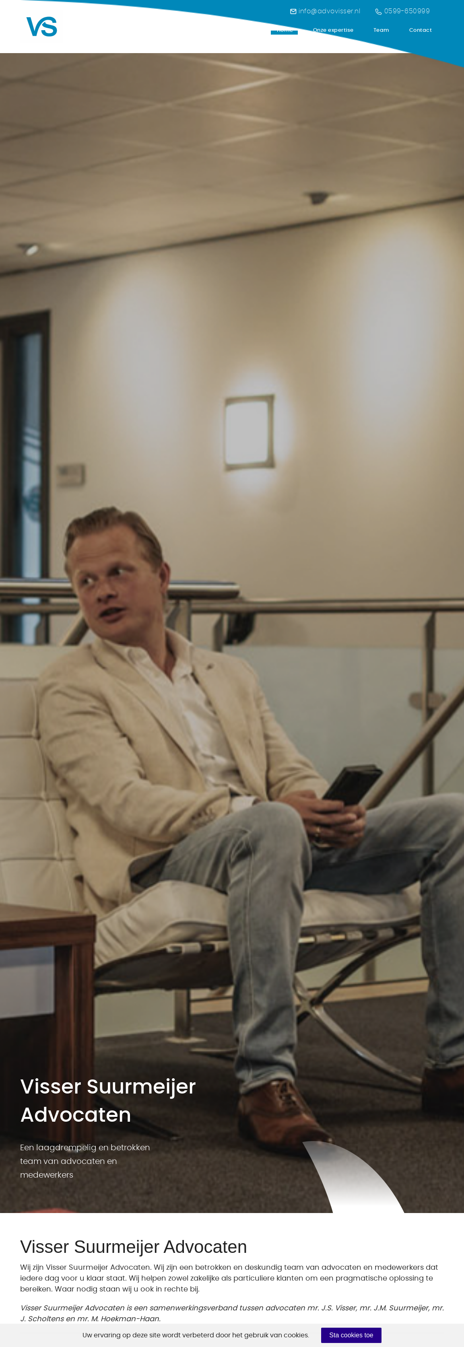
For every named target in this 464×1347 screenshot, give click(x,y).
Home (285, 32)
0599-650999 (402, 11)
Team (381, 30)
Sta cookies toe (351, 1335)
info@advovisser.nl (325, 11)
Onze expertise (333, 30)
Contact (420, 30)
